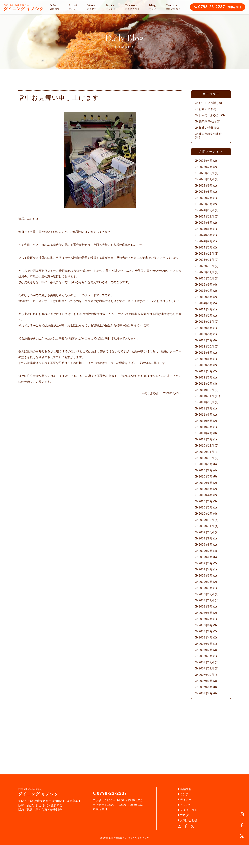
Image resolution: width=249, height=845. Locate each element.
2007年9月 (206, 680)
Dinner (92, 7)
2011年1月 (206, 439)
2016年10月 (206, 278)
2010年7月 (206, 476)
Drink (111, 7)
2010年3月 (206, 501)
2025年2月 (206, 198)
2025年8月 (206, 191)
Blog (153, 7)
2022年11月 (206, 272)
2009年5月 (206, 563)
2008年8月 (206, 612)
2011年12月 (206, 389)
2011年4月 (206, 420)
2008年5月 (206, 631)
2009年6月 (206, 557)
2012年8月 (206, 352)
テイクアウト (187, 810)
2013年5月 (206, 334)
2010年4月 (206, 495)
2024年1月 (206, 247)
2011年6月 (206, 414)
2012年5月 (206, 365)
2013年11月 (206, 321)
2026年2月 (206, 167)
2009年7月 (206, 550)
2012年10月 (206, 346)
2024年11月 (206, 216)
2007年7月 (206, 693)
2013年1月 (206, 340)
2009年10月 (206, 532)
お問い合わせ (187, 820)
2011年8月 (206, 408)
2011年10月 (206, 402)
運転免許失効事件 (210, 133)
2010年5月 (206, 488)
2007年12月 (206, 662)
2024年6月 (206, 228)
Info (55, 7)
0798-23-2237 (211, 7)
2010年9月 (206, 464)
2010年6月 (206, 482)
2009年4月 (206, 569)
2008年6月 (206, 625)
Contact (173, 7)
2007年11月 (206, 668)
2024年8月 (206, 222)
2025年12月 (206, 173)
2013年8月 (206, 328)
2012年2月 (206, 383)
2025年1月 (206, 204)
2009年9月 (206, 538)
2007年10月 (206, 674)
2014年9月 (206, 303)
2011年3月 (206, 427)
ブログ (183, 815)
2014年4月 (206, 309)
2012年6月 (206, 358)
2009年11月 (206, 526)
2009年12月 (206, 519)
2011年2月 (206, 433)
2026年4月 (206, 160)
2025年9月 (206, 185)
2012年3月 (206, 377)
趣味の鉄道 (206, 127)
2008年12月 (206, 594)
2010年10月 (206, 458)
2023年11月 (206, 259)
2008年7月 (206, 618)
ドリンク (185, 804)
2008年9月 (206, 606)
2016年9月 (206, 284)
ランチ (183, 794)
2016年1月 (206, 290)
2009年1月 (206, 588)
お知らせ (204, 109)
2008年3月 (206, 643)
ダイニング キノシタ (24, 7)
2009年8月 (206, 544)
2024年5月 (206, 235)
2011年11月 (206, 396)
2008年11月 (206, 600)
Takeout (132, 7)
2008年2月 (206, 649)
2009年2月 (206, 581)
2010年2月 (206, 507)
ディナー (185, 799)
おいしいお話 (207, 102)
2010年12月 (206, 445)
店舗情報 (185, 789)
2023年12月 (206, 253)
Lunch (73, 7)
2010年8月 (206, 470)
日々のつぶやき (149, 393)
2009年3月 (206, 575)
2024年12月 (206, 210)
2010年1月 (206, 513)
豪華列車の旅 (207, 121)
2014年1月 (206, 315)
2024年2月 (206, 241)
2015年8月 (206, 297)
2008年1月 (206, 656)
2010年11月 (206, 451)
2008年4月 (206, 637)
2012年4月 (206, 371)
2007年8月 (206, 687)
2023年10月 (206, 266)
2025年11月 (206, 179)
